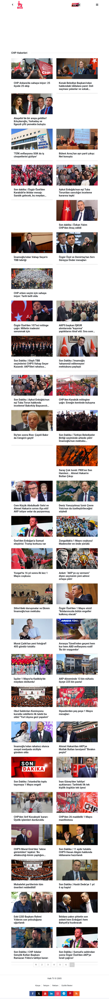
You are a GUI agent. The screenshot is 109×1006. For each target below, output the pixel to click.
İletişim (46, 986)
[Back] (12, 5)
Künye (37, 986)
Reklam (55, 986)
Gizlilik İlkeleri (67, 986)
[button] (76, 4)
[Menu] (97, 4)
